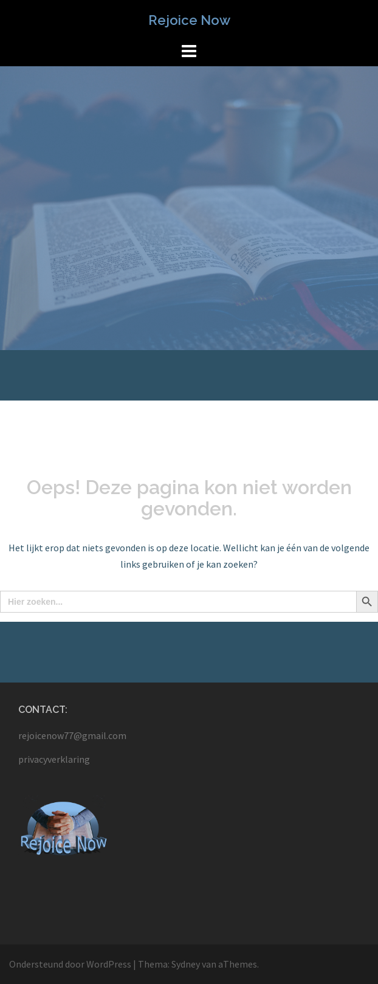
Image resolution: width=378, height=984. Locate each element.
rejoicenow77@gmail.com (72, 735)
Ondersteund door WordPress (70, 964)
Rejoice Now (189, 20)
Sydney (185, 964)
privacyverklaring (54, 759)
